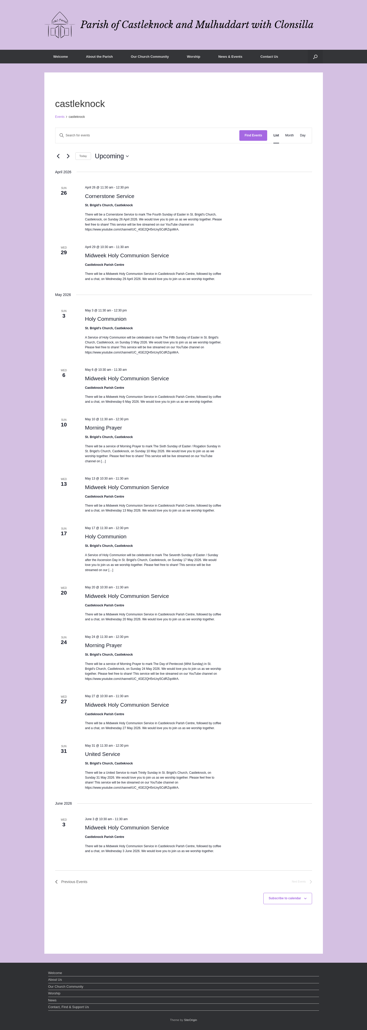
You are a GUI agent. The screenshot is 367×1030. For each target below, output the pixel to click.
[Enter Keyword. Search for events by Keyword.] (147, 135)
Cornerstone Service (109, 196)
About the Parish (99, 57)
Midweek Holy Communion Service (127, 255)
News (52, 1000)
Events (60, 117)
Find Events (253, 135)
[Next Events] (68, 156)
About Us (55, 980)
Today (83, 156)
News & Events (230, 57)
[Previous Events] (58, 156)
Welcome (60, 57)
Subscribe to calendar (285, 898)
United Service (102, 754)
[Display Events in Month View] (289, 135)
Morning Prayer (103, 428)
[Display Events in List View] (276, 135)
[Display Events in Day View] (302, 135)
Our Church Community (150, 57)
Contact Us (269, 57)
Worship (193, 57)
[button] (315, 56)
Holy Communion (105, 319)
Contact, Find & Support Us (68, 1007)
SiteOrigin (190, 1019)
